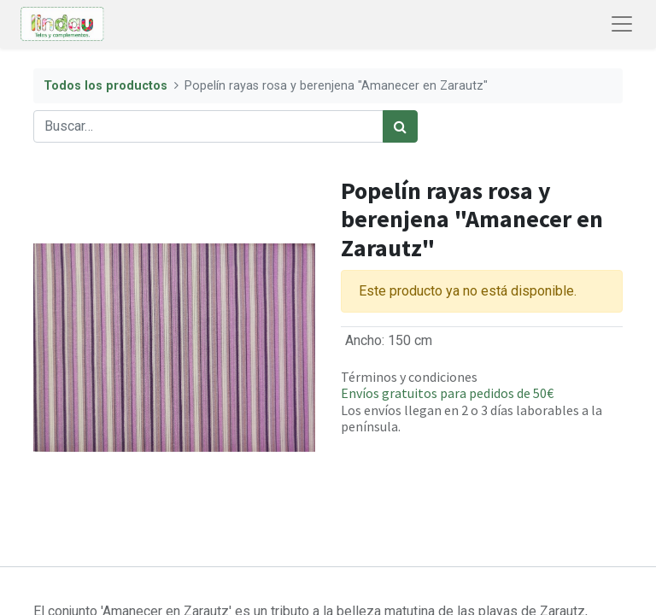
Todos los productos (105, 86)
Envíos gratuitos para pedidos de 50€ (447, 392)
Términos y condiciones (409, 376)
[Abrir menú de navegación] (622, 24)
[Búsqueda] (400, 126)
